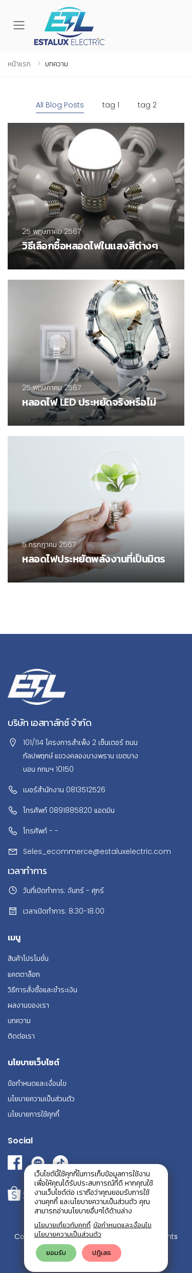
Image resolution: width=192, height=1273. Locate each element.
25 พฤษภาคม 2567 (51, 231)
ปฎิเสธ (101, 1253)
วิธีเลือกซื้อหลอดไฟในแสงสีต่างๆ (90, 246)
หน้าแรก (19, 64)
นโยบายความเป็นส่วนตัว (67, 1234)
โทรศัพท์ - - (40, 831)
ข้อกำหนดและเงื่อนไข (122, 1225)
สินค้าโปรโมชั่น (28, 958)
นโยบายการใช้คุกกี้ (33, 1114)
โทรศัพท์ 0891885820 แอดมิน (69, 810)
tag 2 (147, 105)
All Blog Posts (60, 105)
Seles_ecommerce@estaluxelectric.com (97, 851)
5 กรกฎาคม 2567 (49, 544)
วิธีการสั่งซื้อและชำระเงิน (42, 990)
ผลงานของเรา (28, 1005)
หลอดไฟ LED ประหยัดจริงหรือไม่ (89, 402)
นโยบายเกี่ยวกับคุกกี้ (62, 1225)
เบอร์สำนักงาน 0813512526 (64, 790)
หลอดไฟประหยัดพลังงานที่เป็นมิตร (93, 559)
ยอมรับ (56, 1253)
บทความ (19, 1020)
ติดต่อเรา (21, 1036)
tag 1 (110, 105)
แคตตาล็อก (24, 974)
